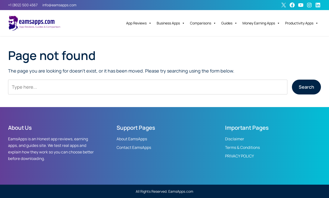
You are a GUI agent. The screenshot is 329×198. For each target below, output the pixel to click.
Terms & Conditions (242, 147)
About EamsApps (132, 139)
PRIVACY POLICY (239, 156)
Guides (229, 23)
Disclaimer (234, 139)
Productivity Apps (301, 23)
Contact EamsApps (134, 147)
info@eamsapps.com (59, 5)
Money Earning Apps (261, 23)
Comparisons (203, 23)
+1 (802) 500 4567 (23, 5)
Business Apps (171, 23)
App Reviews (139, 23)
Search (306, 87)
